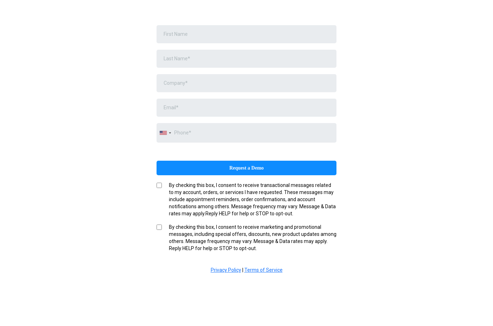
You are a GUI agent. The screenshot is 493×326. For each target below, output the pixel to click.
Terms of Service (263, 270)
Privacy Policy (226, 270)
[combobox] (165, 132)
